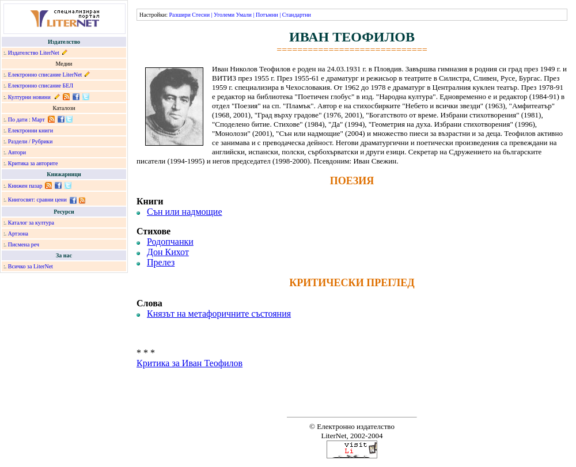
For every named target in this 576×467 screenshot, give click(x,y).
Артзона (18, 233)
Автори (17, 152)
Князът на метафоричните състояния (219, 313)
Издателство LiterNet (33, 53)
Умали (244, 15)
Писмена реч (23, 244)
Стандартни (296, 15)
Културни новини (29, 97)
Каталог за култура (31, 222)
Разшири (179, 15)
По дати (18, 119)
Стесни (201, 15)
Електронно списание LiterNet (45, 74)
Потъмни (267, 15)
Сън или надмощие (184, 212)
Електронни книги (30, 130)
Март (38, 119)
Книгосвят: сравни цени (37, 199)
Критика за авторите (33, 163)
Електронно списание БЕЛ (40, 85)
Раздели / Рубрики (30, 141)
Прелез (161, 262)
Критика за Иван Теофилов (189, 363)
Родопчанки (170, 241)
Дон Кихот (168, 252)
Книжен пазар (25, 186)
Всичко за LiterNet (30, 266)
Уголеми (224, 15)
